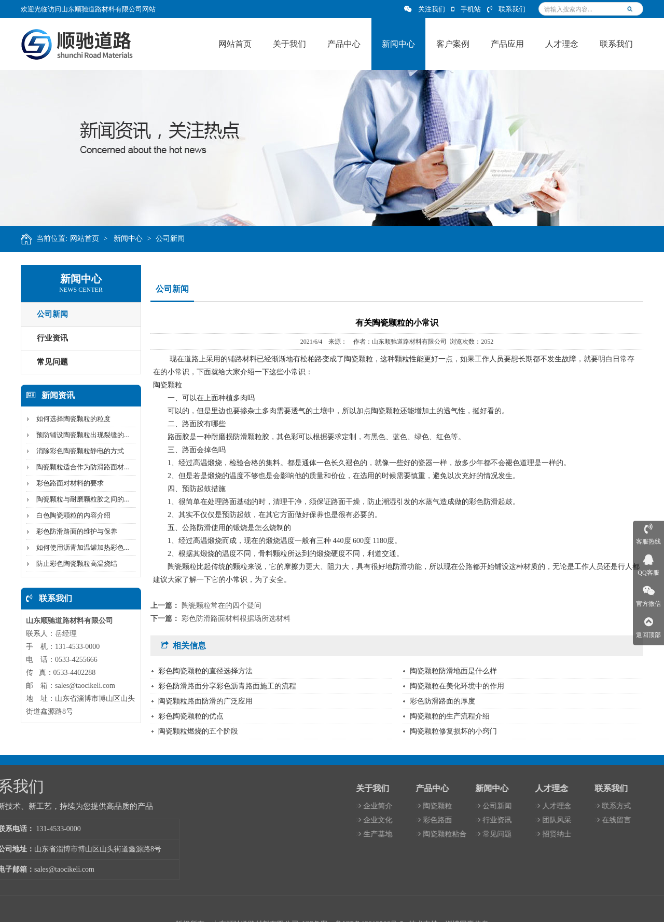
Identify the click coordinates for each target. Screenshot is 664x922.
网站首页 (87, 238)
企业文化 (491, 820)
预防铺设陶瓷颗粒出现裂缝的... (80, 435)
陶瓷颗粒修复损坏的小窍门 (453, 731)
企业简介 (491, 806)
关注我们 (424, 9)
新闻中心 (131, 238)
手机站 (466, 9)
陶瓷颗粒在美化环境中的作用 (457, 686)
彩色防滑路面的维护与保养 (74, 531)
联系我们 (506, 9)
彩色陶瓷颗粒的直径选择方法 (205, 671)
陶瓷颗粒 (551, 806)
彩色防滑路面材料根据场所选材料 (236, 618)
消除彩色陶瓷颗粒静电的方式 (77, 451)
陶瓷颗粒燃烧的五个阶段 (198, 731)
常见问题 (49, 362)
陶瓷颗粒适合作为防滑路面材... (80, 467)
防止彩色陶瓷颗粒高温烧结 (74, 563)
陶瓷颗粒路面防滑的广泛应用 (205, 701)
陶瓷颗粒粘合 (558, 834)
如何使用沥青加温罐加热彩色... (80, 547)
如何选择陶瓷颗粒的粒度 (71, 419)
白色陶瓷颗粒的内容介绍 (71, 515)
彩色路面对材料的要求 (67, 483)
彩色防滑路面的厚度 (442, 701)
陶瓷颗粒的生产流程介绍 (450, 716)
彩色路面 (551, 820)
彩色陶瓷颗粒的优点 (191, 716)
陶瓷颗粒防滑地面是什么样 (453, 671)
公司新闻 (173, 238)
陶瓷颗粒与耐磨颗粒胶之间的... (80, 499)
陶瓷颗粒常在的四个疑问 (221, 605)
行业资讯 (49, 338)
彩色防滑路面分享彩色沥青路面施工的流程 (227, 686)
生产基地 (491, 834)
